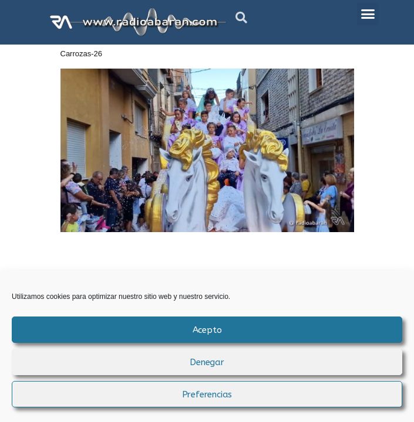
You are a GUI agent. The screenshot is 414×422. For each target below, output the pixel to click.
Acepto (207, 330)
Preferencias (207, 394)
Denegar (207, 362)
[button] (241, 17)
